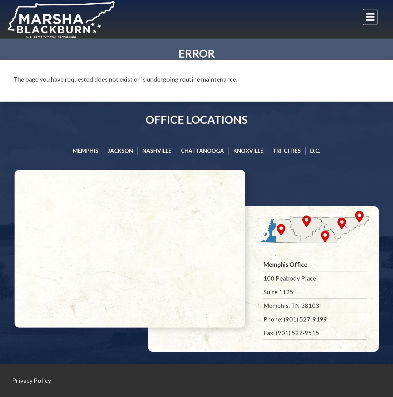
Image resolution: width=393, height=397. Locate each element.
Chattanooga (202, 150)
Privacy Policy (31, 380)
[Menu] (370, 17)
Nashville (156, 150)
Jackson (120, 150)
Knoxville (248, 150)
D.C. (315, 150)
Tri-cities (287, 150)
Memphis (85, 150)
